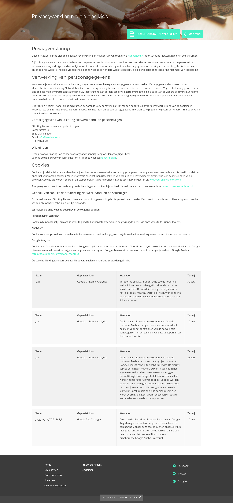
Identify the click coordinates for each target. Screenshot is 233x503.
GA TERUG (194, 35)
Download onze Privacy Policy (156, 35)
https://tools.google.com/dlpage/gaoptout (55, 254)
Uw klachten (51, 470)
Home (47, 464)
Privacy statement (91, 464)
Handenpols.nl (136, 55)
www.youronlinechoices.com (165, 179)
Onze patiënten (53, 475)
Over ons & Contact (55, 485)
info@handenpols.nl (50, 137)
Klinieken (49, 480)
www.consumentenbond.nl (178, 186)
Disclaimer (87, 470)
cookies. (121, 497)
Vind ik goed (131, 497)
